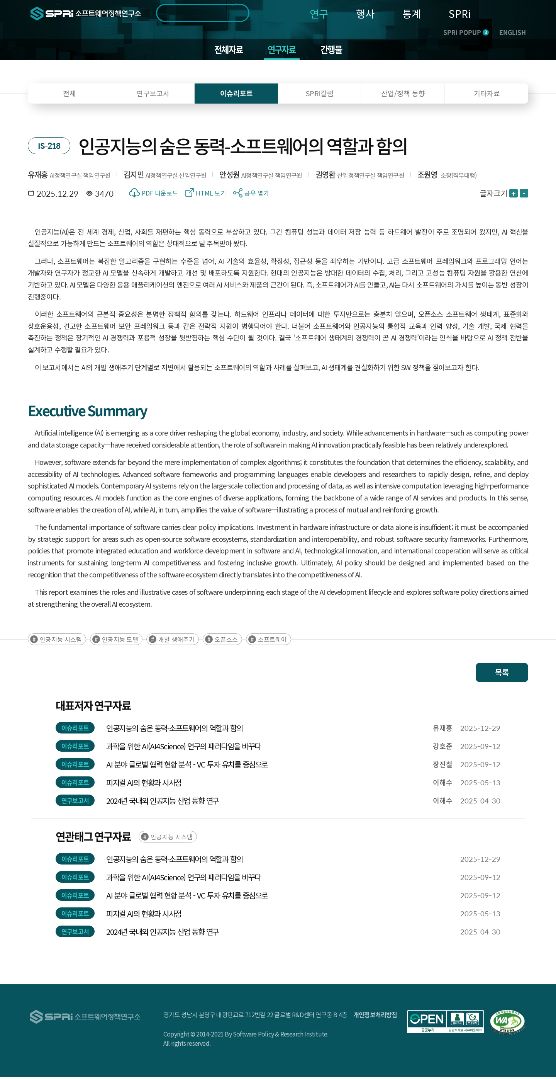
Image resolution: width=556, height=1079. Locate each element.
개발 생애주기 (176, 641)
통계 (411, 13)
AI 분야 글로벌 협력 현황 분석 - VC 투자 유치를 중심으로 (187, 766)
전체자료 (226, 50)
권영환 (325, 176)
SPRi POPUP (466, 32)
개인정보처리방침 (375, 1016)
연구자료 (282, 50)
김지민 (134, 176)
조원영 (427, 176)
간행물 (334, 50)
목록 (502, 674)
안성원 (229, 176)
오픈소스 (226, 641)
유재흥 (38, 176)
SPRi (460, 13)
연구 (319, 13)
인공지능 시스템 (61, 641)
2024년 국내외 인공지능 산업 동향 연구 (162, 802)
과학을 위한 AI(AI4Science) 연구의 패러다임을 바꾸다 (183, 748)
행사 (365, 13)
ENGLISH (512, 32)
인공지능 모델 (120, 641)
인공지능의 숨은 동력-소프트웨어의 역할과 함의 (174, 729)
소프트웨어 (272, 641)
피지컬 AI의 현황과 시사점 (143, 784)
